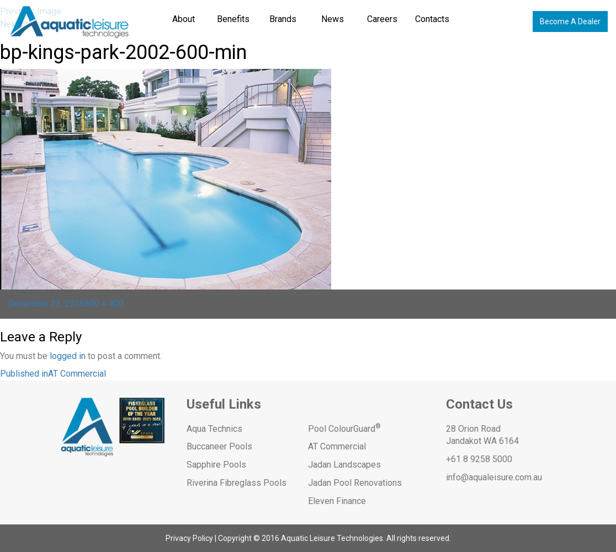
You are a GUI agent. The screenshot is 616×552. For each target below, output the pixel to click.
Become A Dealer (570, 21)
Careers (382, 19)
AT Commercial (337, 446)
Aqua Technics (214, 429)
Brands (282, 19)
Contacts (432, 19)
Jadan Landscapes (344, 464)
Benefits (233, 19)
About (183, 19)
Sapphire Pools (216, 464)
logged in (68, 356)
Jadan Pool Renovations (355, 483)
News (332, 19)
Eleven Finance (337, 501)
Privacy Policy (189, 538)
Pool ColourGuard (344, 429)
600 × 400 (104, 303)
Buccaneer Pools (219, 446)
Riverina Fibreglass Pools (236, 483)
